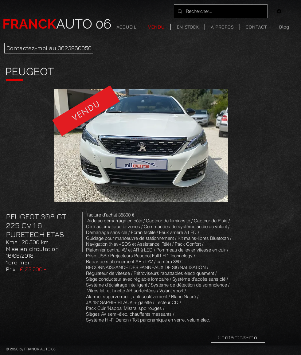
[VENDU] (86, 110)
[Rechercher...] (220, 11)
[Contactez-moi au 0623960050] (48, 48)
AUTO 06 (56, 24)
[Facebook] (279, 11)
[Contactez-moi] (238, 337)
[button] (188, 27)
